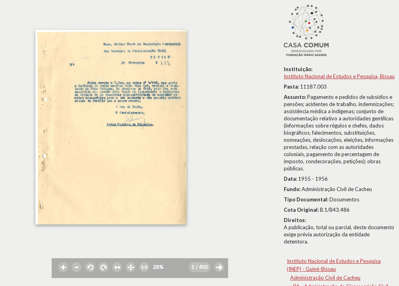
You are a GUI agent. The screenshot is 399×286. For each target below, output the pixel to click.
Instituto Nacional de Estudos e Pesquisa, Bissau (339, 76)
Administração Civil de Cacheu (325, 277)
